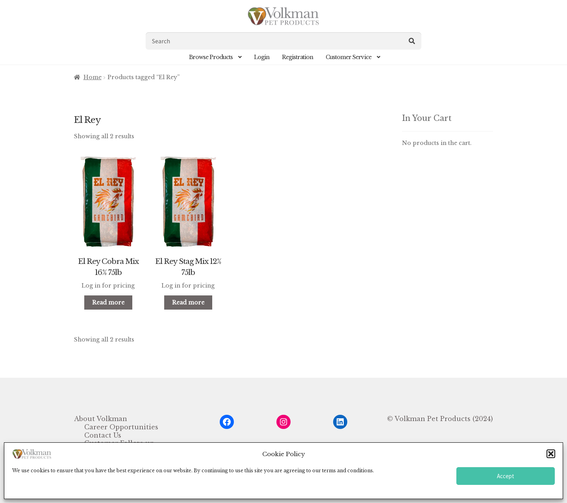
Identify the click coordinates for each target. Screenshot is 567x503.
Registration (297, 57)
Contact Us (102, 435)
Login (261, 57)
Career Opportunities (121, 427)
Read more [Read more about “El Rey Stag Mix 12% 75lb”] (188, 302)
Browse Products (211, 57)
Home (92, 77)
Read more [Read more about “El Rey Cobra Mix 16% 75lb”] (108, 302)
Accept (505, 476)
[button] (551, 454)
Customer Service (348, 57)
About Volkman (100, 419)
